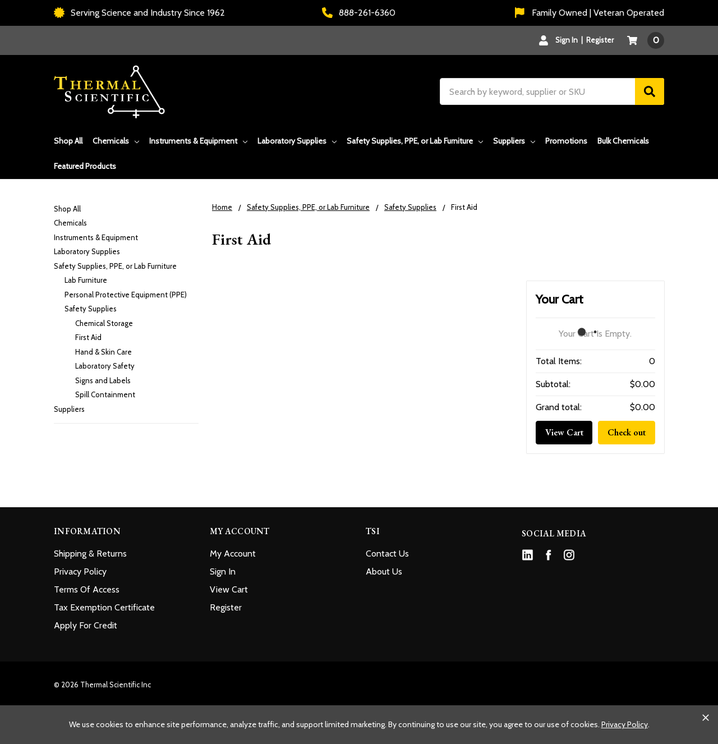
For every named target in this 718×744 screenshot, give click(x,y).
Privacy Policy (80, 571)
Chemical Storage (104, 323)
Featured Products (85, 166)
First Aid (88, 337)
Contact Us (387, 553)
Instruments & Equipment (198, 141)
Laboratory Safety (105, 365)
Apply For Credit (85, 625)
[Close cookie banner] (705, 717)
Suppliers (514, 141)
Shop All (68, 141)
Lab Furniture (86, 279)
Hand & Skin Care (103, 351)
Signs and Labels (103, 380)
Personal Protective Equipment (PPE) (126, 294)
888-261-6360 (358, 12)
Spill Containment (105, 394)
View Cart (564, 432)
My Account (233, 553)
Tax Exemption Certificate (104, 607)
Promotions (566, 141)
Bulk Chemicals (623, 141)
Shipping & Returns (90, 553)
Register (600, 39)
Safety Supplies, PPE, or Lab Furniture (415, 141)
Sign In (223, 571)
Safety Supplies (91, 308)
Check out (626, 432)
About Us (384, 571)
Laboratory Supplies (297, 141)
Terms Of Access (86, 589)
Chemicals (116, 141)
